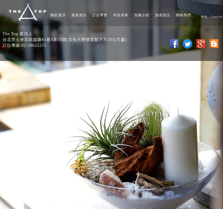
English (216, 16)
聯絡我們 (183, 15)
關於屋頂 (58, 15)
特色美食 (120, 15)
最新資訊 (79, 15)
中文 (204, 16)
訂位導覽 (99, 15)
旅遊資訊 (162, 15)
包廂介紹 (141, 15)
